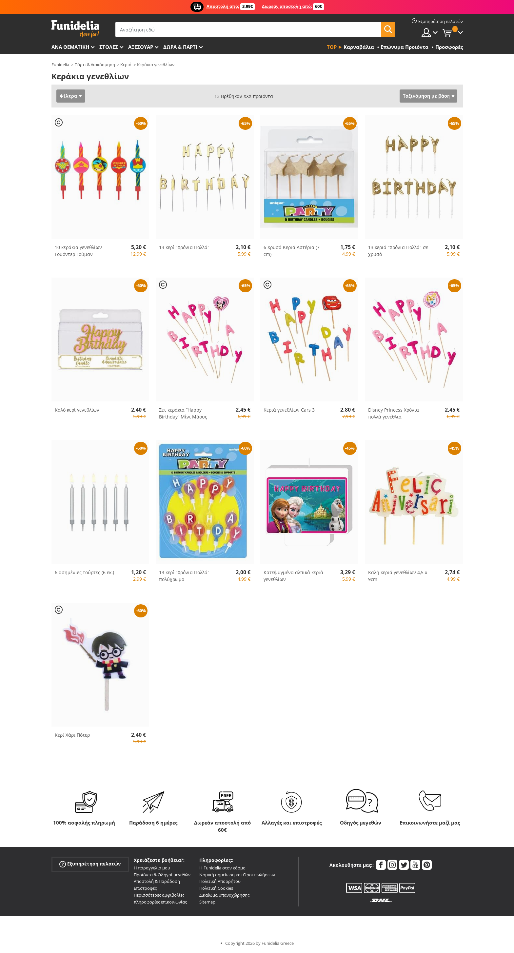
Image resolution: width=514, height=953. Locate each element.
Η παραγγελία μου (152, 868)
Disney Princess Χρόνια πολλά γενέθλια (393, 413)
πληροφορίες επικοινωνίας (160, 902)
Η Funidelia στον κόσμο (222, 868)
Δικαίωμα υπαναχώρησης (224, 895)
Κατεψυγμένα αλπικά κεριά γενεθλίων (293, 575)
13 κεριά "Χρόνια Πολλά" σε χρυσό (398, 250)
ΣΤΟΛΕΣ (108, 47)
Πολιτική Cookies (216, 888)
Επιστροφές (145, 888)
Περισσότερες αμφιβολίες (159, 895)
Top (332, 47)
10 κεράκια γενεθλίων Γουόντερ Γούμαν (78, 250)
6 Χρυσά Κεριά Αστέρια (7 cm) (292, 250)
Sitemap (207, 902)
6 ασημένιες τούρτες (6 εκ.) (84, 572)
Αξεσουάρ (140, 47)
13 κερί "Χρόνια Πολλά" (184, 247)
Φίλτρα (68, 96)
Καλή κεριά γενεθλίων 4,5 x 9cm (397, 575)
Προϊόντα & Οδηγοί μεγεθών (162, 875)
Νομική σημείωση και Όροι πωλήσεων (237, 875)
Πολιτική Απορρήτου (220, 881)
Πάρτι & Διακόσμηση (94, 65)
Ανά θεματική (70, 47)
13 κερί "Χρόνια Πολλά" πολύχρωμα (184, 575)
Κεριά (125, 65)
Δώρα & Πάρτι (180, 47)
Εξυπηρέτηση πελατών (90, 864)
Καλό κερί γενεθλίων (77, 410)
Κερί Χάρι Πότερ (72, 735)
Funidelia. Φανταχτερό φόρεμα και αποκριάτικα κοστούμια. (75, 29)
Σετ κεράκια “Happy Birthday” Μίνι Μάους (183, 413)
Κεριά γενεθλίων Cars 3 (289, 410)
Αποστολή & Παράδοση (157, 881)
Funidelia (60, 65)
